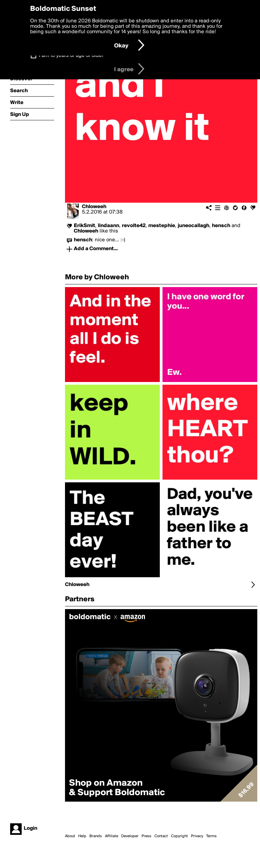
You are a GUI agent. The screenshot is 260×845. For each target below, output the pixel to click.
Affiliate (111, 836)
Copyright (179, 836)
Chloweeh (94, 206)
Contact (161, 836)
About (70, 836)
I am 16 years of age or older (71, 55)
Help (82, 836)
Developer (129, 836)
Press (146, 836)
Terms (211, 836)
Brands (95, 836)
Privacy (197, 836)
